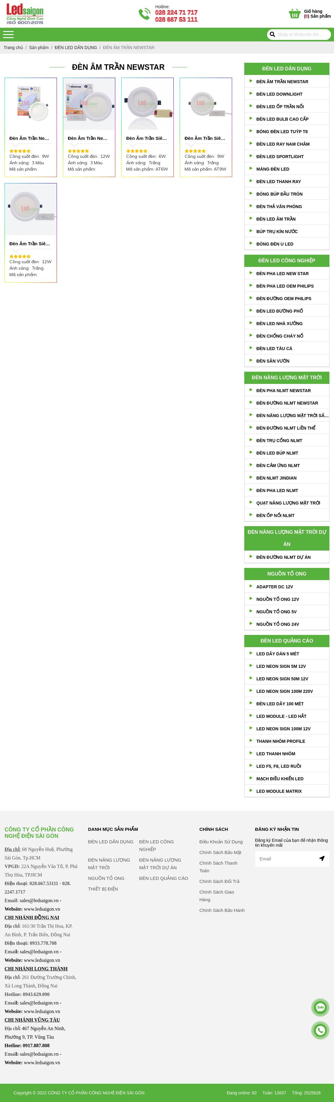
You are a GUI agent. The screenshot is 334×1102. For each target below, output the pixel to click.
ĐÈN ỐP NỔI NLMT (275, 515)
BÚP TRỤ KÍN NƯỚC (277, 231)
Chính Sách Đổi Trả (219, 907)
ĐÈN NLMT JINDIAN (276, 478)
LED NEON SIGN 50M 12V (282, 678)
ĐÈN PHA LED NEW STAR (282, 273)
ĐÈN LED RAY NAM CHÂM (283, 144)
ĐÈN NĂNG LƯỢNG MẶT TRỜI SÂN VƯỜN (292, 415)
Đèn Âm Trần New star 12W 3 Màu (87, 138)
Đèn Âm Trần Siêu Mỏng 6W (146, 138)
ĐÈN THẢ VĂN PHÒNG (279, 206)
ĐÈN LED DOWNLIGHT (279, 94)
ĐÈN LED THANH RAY (278, 181)
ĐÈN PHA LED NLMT (277, 490)
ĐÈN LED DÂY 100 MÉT (280, 703)
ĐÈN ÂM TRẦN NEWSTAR (282, 81)
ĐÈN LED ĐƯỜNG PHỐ (279, 311)
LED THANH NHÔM (275, 753)
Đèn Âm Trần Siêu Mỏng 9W (204, 138)
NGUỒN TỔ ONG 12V (277, 599)
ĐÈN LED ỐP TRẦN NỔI (280, 106)
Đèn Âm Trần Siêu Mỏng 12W (29, 244)
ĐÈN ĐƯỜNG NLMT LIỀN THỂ (285, 428)
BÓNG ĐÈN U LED (274, 244)
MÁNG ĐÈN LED (272, 169)
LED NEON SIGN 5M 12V (281, 666)
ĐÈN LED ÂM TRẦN (276, 219)
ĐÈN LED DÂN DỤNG (286, 68)
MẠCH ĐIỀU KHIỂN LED (280, 778)
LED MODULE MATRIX (279, 791)
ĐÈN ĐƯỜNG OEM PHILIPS (283, 298)
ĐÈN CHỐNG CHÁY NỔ (279, 336)
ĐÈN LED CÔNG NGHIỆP (287, 260)
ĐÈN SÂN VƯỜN (272, 361)
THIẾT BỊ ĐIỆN (103, 915)
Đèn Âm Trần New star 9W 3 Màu (29, 138)
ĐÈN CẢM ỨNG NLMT (278, 465)
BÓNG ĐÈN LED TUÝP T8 (282, 131)
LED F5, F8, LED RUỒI (278, 766)
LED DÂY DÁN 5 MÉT (277, 653)
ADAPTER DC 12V (274, 586)
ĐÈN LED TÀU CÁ (274, 348)
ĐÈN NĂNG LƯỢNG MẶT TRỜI (287, 377)
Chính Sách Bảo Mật (221, 878)
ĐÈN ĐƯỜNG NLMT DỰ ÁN (283, 557)
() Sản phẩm (317, 14)
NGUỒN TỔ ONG (286, 573)
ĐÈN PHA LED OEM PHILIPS (285, 286)
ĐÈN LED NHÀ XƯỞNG (279, 323)
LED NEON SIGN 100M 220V (284, 691)
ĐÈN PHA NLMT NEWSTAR (283, 390)
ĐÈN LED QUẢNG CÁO (287, 640)
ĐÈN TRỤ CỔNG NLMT (279, 440)
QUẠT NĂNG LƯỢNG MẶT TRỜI (288, 503)
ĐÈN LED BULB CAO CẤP (282, 119)
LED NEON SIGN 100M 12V (283, 728)
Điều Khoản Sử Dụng (221, 868)
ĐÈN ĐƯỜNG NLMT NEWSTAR (287, 403)
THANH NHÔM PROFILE (280, 741)
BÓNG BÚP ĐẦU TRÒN (279, 194)
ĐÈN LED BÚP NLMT (277, 453)
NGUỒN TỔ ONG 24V (277, 624)
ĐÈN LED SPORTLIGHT (280, 156)
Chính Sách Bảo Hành (222, 936)
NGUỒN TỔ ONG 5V (276, 611)
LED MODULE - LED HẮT (281, 716)
